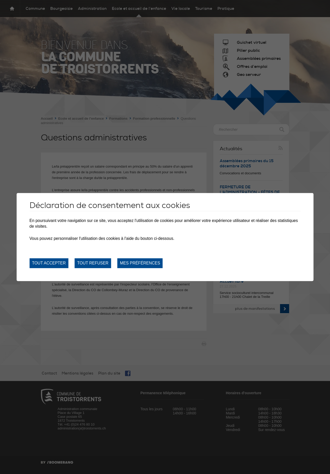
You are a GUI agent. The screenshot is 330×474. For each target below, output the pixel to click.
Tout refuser (92, 263)
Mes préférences (140, 263)
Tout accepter (49, 263)
